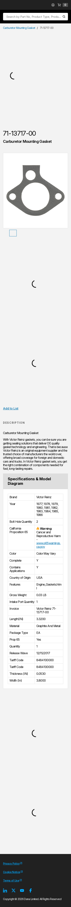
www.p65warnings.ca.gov (48, 545)
